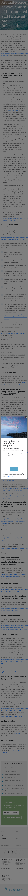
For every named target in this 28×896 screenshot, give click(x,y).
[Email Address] (14, 464)
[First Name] (8, 459)
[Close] (26, 417)
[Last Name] (20, 459)
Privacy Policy (11, 476)
